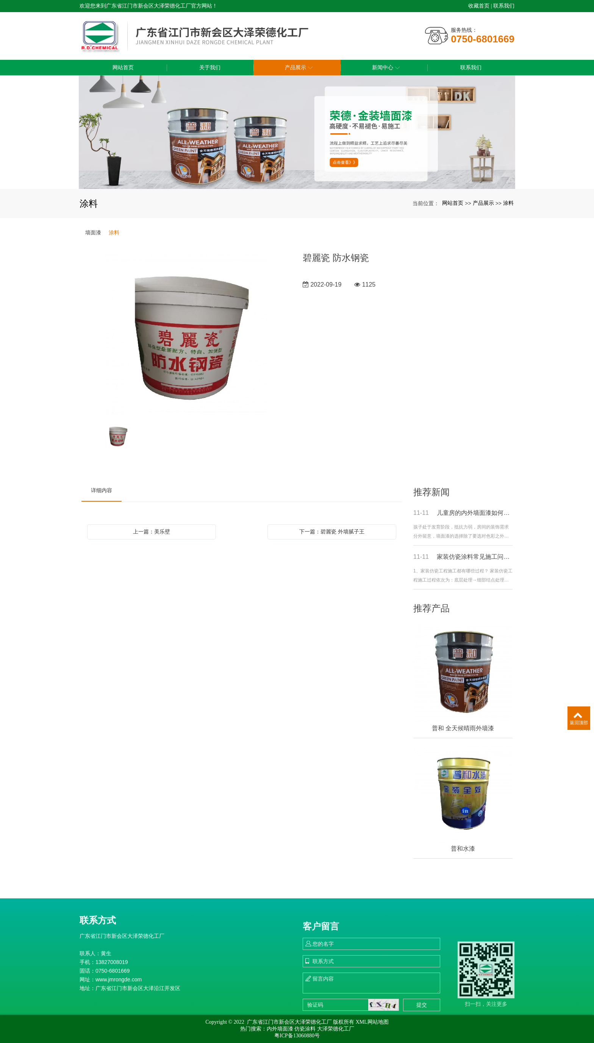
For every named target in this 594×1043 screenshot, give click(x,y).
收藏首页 (478, 6)
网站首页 (452, 203)
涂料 (508, 203)
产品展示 (483, 203)
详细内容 (101, 490)
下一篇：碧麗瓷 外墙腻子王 (331, 532)
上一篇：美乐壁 (151, 532)
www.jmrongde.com (118, 1028)
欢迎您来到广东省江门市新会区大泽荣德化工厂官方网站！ (148, 6)
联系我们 (503, 6)
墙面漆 (93, 232)
